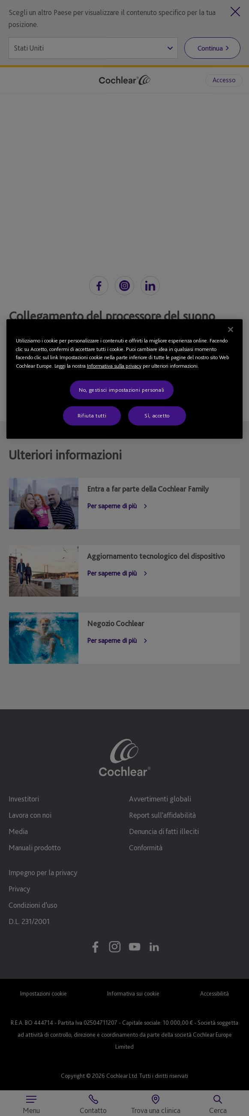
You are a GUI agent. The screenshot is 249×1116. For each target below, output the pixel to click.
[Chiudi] (230, 329)
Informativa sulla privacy (114, 366)
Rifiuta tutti (92, 415)
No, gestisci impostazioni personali (122, 390)
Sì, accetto (157, 415)
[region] (124, 379)
